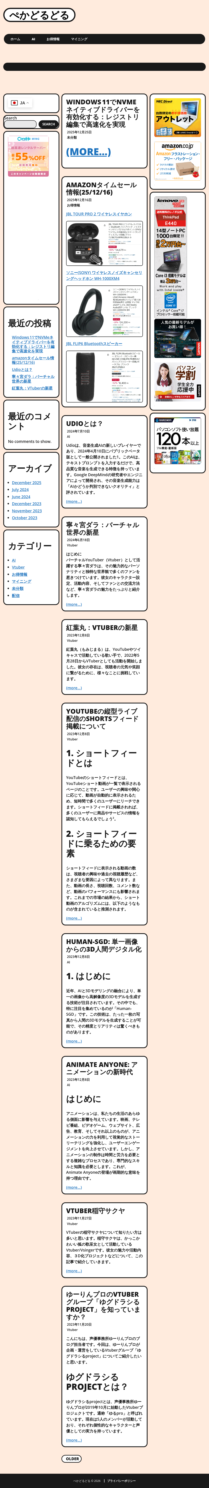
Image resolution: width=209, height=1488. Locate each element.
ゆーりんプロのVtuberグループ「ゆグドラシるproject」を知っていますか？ (103, 1305)
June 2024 (21, 496)
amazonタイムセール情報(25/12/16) (33, 360)
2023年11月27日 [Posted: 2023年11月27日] (79, 1218)
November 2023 (27, 511)
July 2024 (20, 489)
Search (10, 118)
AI (33, 39)
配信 (16, 595)
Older (72, 1458)
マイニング (79, 39)
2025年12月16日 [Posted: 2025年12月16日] (79, 200)
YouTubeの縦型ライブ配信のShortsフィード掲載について (102, 719)
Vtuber (18, 567)
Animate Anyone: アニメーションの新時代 (102, 1068)
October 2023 (24, 518)
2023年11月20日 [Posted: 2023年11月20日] (79, 1324)
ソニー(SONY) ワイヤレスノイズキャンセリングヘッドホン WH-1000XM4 (104, 275)
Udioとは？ (22, 369)
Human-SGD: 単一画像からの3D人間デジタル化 (103, 945)
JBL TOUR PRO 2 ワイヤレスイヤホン (99, 214)
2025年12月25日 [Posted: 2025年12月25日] (79, 132)
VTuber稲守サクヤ (95, 1210)
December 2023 (26, 503)
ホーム (15, 39)
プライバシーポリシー (121, 1480)
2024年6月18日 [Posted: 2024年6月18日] (78, 540)
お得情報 (53, 39)
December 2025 (26, 482)
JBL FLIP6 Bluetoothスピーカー (94, 343)
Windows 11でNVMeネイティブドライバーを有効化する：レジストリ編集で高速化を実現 (33, 343)
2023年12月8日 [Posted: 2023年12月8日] (78, 635)
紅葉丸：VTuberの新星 (32, 388)
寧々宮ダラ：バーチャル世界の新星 (33, 379)
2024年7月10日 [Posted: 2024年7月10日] (78, 431)
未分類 (17, 588)
